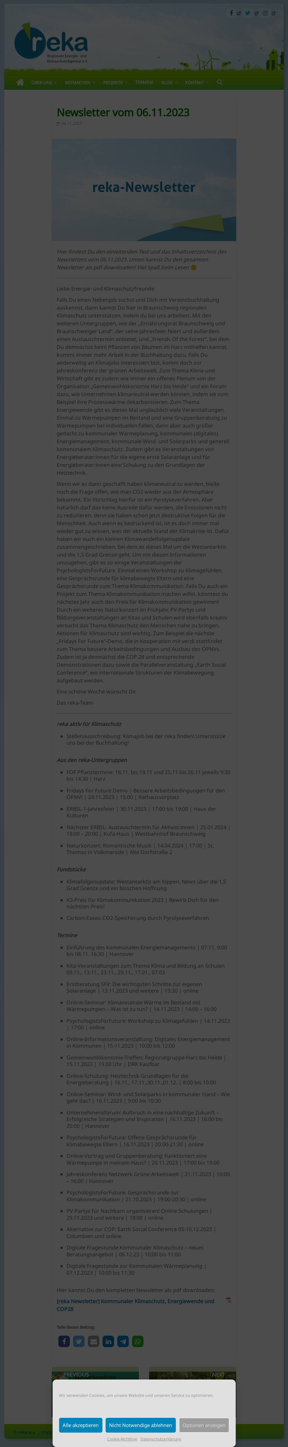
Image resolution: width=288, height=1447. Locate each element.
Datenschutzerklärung (161, 1439)
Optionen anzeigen (203, 1425)
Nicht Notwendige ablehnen (140, 1425)
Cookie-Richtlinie (122, 1439)
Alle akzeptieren (81, 1425)
